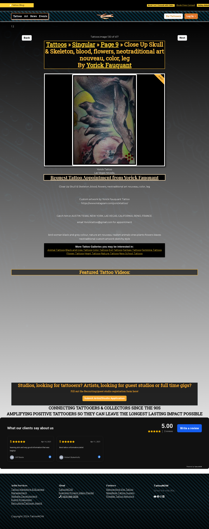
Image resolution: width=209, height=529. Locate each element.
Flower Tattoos (75, 253)
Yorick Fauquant (109, 65)
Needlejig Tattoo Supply (120, 493)
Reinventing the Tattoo (119, 489)
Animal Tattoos (56, 250)
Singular (83, 44)
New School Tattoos (130, 253)
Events (43, 16)
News (33, 16)
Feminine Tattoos (152, 250)
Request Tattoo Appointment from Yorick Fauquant (105, 177)
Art (26, 16)
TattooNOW (66, 489)
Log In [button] (190, 16)
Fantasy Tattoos (132, 250)
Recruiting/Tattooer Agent (26, 503)
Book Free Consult (188, 5)
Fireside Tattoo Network (120, 496)
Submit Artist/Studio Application (104, 398)
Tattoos (17, 16)
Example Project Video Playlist (76, 493)
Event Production (21, 500)
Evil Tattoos (115, 250)
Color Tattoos (100, 250)
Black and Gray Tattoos (78, 250)
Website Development (24, 496)
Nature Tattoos (110, 253)
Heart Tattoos (92, 253)
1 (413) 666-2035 (68, 496)
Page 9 (110, 44)
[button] (173, 16)
